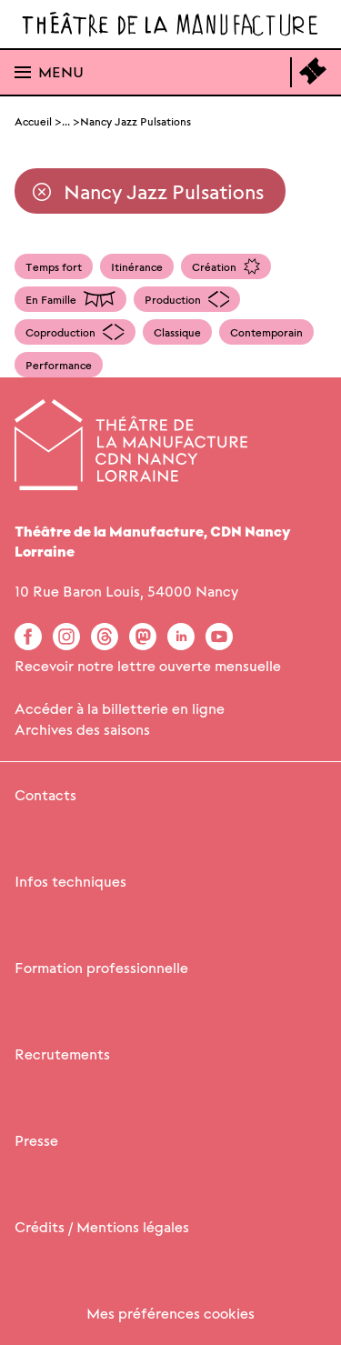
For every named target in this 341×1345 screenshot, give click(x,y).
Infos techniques (70, 880)
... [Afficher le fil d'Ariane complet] (66, 120)
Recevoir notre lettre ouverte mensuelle (148, 665)
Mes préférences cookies (170, 1312)
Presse (36, 1139)
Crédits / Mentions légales (102, 1226)
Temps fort (53, 266)
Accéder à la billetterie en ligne (120, 708)
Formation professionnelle (101, 967)
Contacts (45, 794)
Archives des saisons (82, 728)
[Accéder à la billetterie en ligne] (312, 81)
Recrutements (62, 1053)
